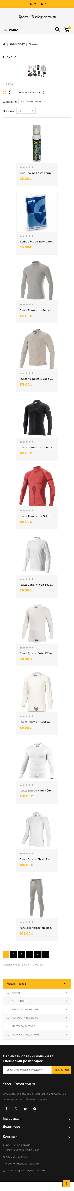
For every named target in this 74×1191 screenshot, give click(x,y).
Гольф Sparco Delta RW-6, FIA (38, 653)
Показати (8, 111)
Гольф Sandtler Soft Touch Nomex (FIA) (44, 584)
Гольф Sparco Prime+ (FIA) (36, 790)
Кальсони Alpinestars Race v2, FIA (40, 927)
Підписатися (61, 1069)
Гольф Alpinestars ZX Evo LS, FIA (39, 447)
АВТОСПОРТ (17, 44)
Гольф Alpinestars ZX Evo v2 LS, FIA (41, 516)
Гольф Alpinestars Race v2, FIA (38, 310)
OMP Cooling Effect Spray (35, 173)
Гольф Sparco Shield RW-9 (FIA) (40, 859)
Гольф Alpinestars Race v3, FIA (38, 378)
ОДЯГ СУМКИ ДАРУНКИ (26, 1034)
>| (45, 954)
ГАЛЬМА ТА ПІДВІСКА (25, 1017)
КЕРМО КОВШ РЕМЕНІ (25, 1009)
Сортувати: (10, 102)
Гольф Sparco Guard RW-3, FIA (39, 722)
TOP (66, 1183)
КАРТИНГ (17, 992)
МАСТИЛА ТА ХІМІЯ (23, 1026)
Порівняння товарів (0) (30, 92)
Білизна (33, 44)
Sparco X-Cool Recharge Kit (37, 241)
